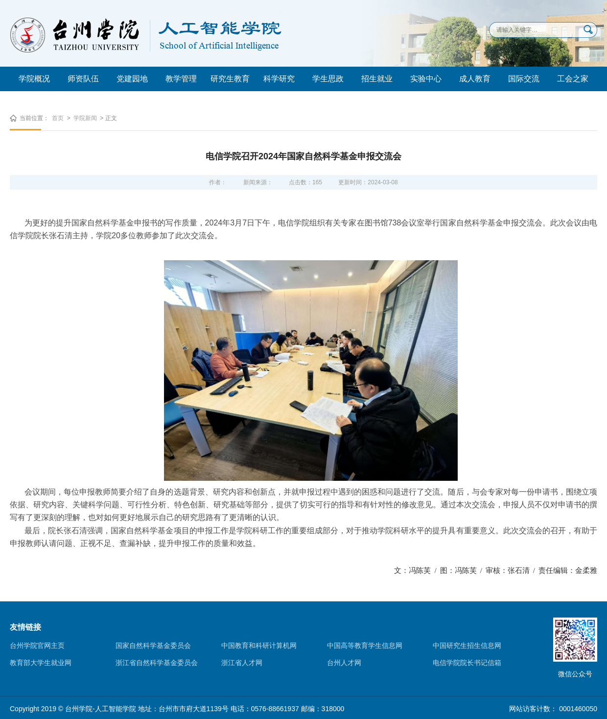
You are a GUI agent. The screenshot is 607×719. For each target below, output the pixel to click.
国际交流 (523, 78)
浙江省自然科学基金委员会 (157, 663)
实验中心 (426, 78)
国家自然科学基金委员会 (153, 645)
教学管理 (181, 78)
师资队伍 (83, 78)
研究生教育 (230, 78)
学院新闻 (85, 118)
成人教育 (474, 78)
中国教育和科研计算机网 (259, 645)
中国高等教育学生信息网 (364, 645)
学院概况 (34, 78)
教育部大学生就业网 (40, 663)
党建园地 (132, 78)
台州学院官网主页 (37, 645)
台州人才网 (344, 663)
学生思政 (328, 78)
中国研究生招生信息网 (467, 645)
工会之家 (572, 78)
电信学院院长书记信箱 (467, 663)
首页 (58, 118)
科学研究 (279, 78)
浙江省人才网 (241, 663)
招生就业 (377, 78)
